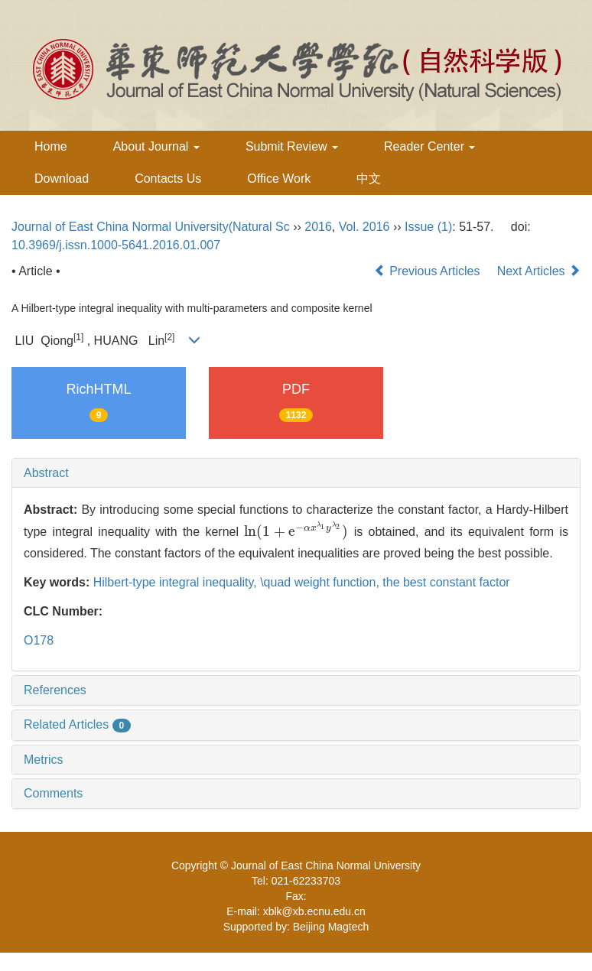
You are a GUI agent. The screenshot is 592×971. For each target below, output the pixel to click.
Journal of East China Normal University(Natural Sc (150, 226)
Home (50, 146)
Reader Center (429, 146)
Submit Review (292, 146)
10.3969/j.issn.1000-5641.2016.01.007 (115, 245)
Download (61, 178)
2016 (318, 226)
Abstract (46, 472)
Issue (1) (428, 226)
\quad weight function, (321, 582)
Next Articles (539, 271)
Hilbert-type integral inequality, (176, 582)
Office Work (279, 178)
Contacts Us (168, 178)
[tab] (296, 473)
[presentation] (296, 531)
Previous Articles (428, 271)
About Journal (156, 146)
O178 (39, 640)
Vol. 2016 (364, 226)
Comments (53, 793)
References (55, 690)
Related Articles (77, 724)
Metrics (43, 759)
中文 (368, 178)
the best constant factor (445, 582)
